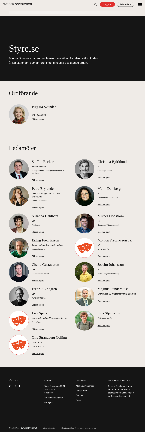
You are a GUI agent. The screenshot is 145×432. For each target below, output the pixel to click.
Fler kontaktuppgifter (53, 398)
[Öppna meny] (140, 5)
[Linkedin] (10, 385)
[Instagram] (15, 385)
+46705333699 (39, 115)
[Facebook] (19, 385)
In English (48, 402)
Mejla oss (48, 393)
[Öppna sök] (95, 4)
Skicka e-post (38, 119)
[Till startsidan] (17, 4)
